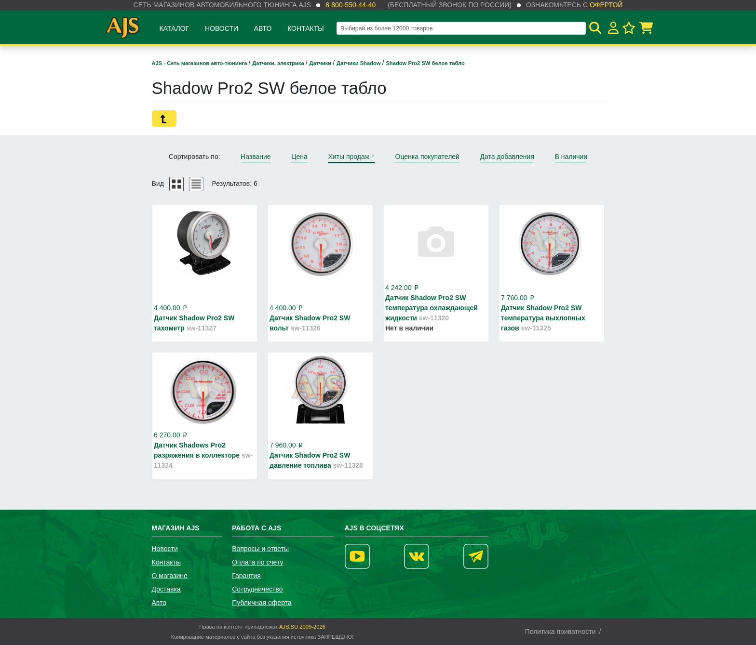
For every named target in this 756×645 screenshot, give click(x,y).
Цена (299, 156)
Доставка (166, 589)
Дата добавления (507, 156)
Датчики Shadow (359, 63)
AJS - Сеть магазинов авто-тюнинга (200, 63)
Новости (221, 28)
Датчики (321, 63)
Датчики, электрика (279, 63)
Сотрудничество (257, 589)
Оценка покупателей (427, 156)
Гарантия (246, 575)
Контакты (305, 28)
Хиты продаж (351, 156)
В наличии (571, 156)
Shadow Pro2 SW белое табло (425, 63)
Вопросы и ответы (260, 549)
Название (256, 156)
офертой (606, 5)
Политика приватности (560, 631)
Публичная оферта (262, 602)
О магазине (170, 575)
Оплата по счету (257, 562)
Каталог (174, 28)
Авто (263, 28)
